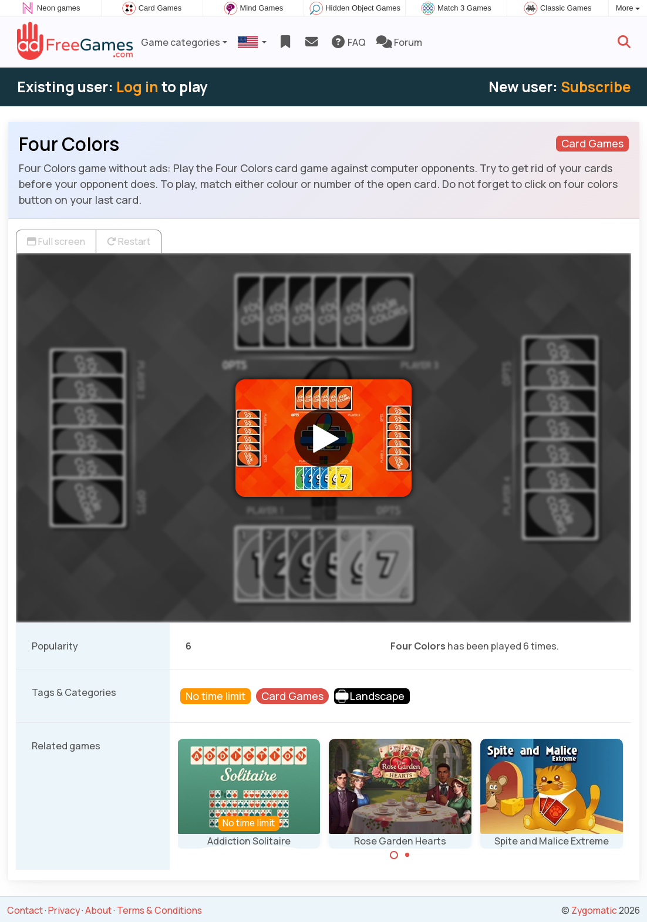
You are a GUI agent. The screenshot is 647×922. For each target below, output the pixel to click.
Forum (399, 42)
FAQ (348, 42)
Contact (25, 910)
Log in (137, 86)
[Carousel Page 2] (407, 855)
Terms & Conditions (159, 910)
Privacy (64, 910)
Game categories (180, 42)
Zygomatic (594, 910)
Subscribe (596, 86)
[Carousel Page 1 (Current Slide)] (394, 855)
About (98, 910)
